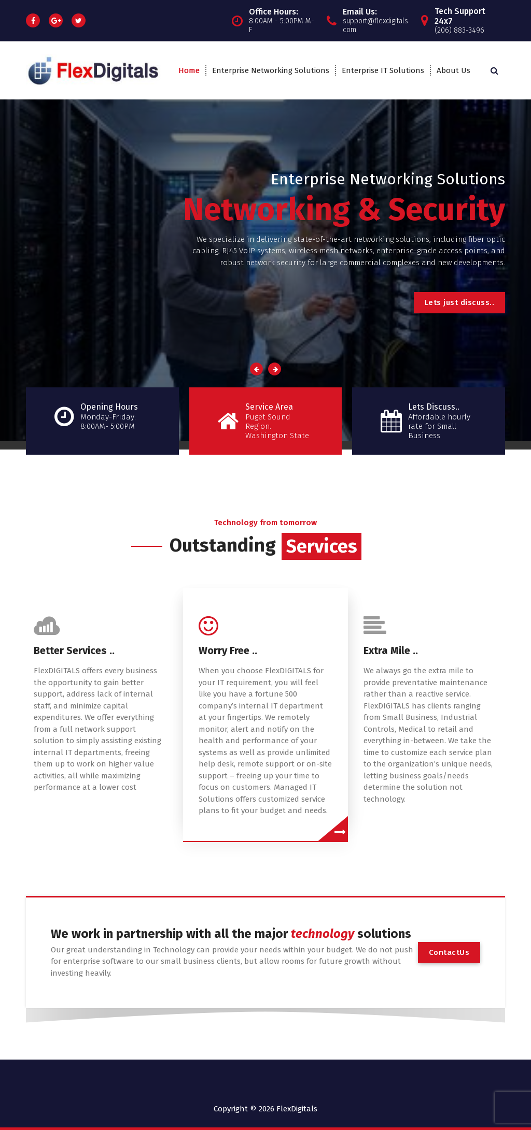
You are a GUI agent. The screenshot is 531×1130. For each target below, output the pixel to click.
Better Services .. (74, 650)
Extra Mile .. (391, 650)
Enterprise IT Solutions (383, 70)
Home (189, 70)
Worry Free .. (228, 650)
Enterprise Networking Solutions (270, 70)
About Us (453, 70)
